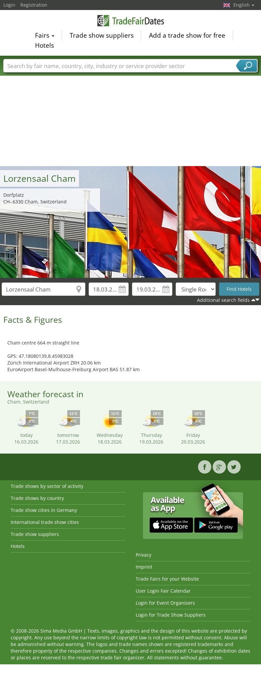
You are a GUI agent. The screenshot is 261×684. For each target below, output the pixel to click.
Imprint (144, 567)
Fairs (44, 36)
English (243, 5)
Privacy (143, 555)
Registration (33, 5)
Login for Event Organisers (165, 603)
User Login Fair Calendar (163, 591)
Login (9, 5)
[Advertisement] (131, 116)
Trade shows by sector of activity (47, 486)
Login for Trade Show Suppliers (171, 615)
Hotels (44, 46)
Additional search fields (223, 300)
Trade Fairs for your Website (167, 579)
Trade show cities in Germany (44, 510)
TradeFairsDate (130, 21)
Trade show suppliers (102, 36)
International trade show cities (45, 522)
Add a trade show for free (187, 36)
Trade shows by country (37, 498)
